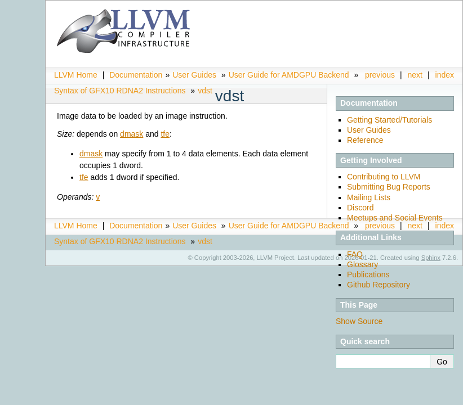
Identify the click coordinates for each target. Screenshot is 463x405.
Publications (368, 274)
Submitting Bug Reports (388, 186)
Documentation (135, 74)
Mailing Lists (368, 197)
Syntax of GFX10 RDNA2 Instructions (119, 90)
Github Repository (378, 284)
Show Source (359, 321)
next (415, 74)
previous (380, 74)
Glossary (362, 264)
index (444, 74)
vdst (205, 90)
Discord (360, 207)
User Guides (194, 74)
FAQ (355, 254)
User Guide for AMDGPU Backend (289, 74)
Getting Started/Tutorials (389, 119)
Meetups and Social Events (395, 217)
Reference (365, 140)
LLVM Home (75, 74)
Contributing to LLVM (383, 176)
